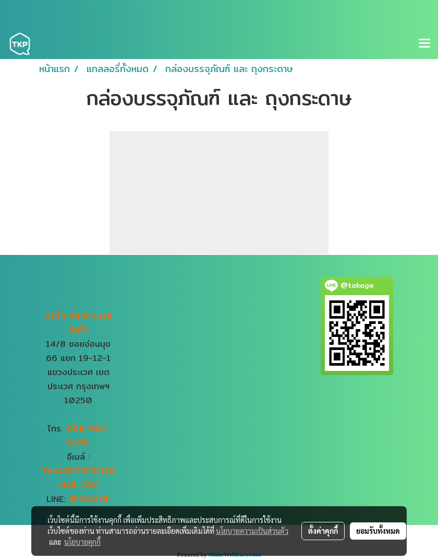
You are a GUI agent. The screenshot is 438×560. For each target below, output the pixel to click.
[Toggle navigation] (424, 43)
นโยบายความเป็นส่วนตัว (252, 530)
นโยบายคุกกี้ (82, 541)
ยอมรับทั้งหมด (378, 530)
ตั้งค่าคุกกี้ (323, 530)
